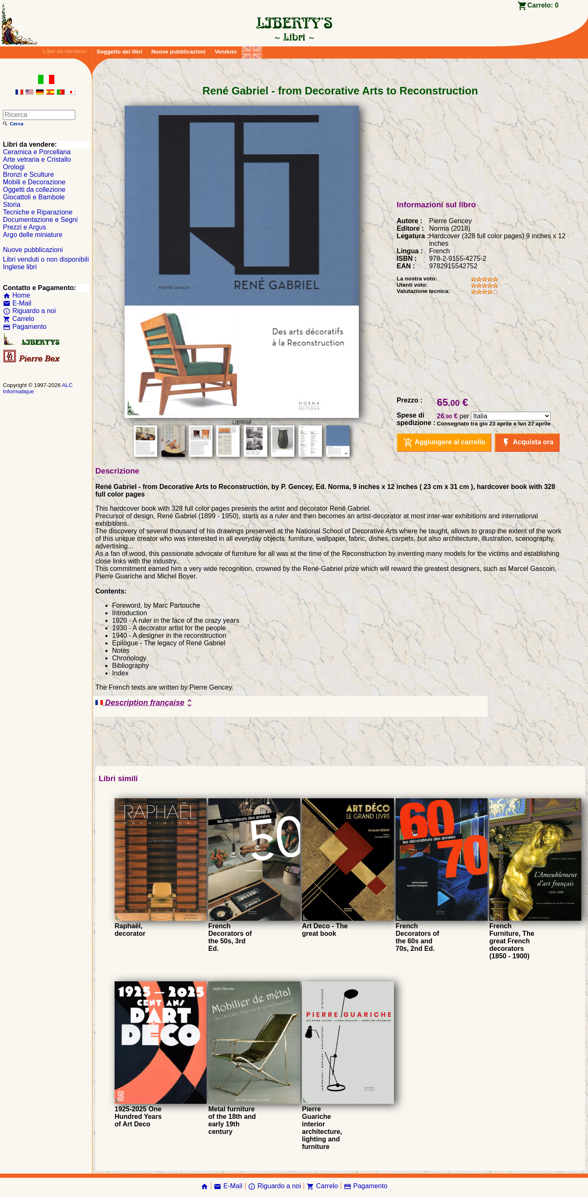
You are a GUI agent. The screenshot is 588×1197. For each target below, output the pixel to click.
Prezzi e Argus (24, 227)
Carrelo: (543, 5)
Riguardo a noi (29, 310)
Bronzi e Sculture (28, 174)
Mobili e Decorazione (34, 182)
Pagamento (24, 326)
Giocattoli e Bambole (34, 197)
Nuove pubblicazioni (178, 51)
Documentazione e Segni (40, 219)
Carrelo (18, 318)
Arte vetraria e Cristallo (37, 159)
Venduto (226, 51)
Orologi (14, 167)
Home (16, 295)
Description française (144, 703)
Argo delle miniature (32, 234)
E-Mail (17, 303)
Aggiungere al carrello (444, 443)
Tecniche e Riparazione (37, 212)
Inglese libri (20, 266)
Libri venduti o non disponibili (46, 259)
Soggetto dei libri (119, 51)
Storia (11, 204)
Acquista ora (527, 443)
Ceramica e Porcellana (37, 151)
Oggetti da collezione (34, 189)
